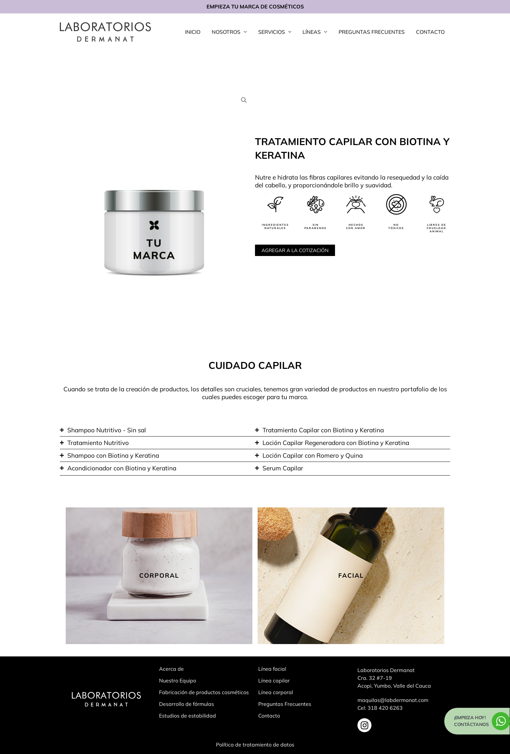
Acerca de (171, 669)
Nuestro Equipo (177, 680)
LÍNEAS (314, 32)
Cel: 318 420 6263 (380, 708)
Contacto (269, 715)
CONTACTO (430, 32)
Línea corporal (275, 692)
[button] (244, 100)
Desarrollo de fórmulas (186, 704)
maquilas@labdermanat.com (392, 700)
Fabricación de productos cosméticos (204, 692)
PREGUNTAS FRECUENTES (373, 32)
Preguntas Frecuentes (284, 704)
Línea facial (272, 669)
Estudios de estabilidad (187, 715)
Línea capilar (274, 680)
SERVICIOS (274, 32)
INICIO (197, 32)
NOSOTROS (230, 32)
